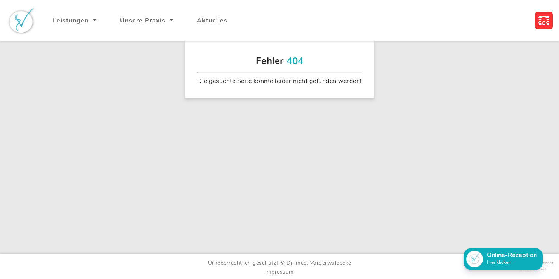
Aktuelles (212, 20)
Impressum (279, 272)
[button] (503, 259)
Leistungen (71, 20)
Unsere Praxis (143, 20)
